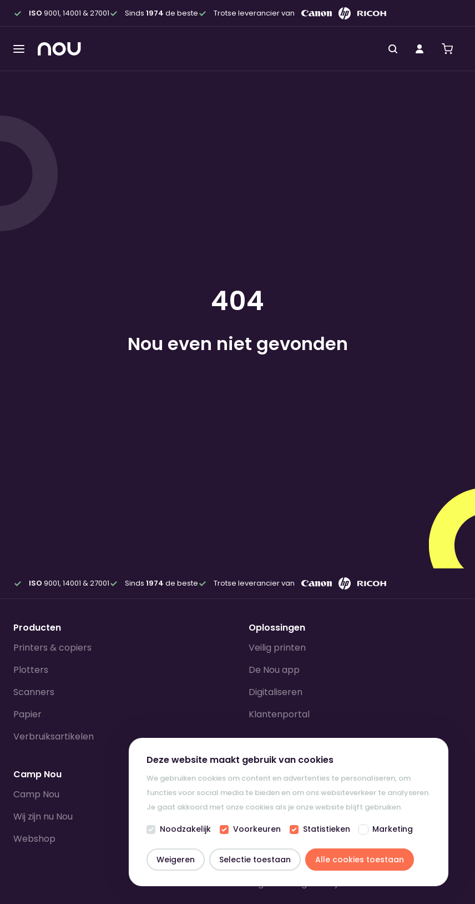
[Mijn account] (419, 48)
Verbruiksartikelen (53, 736)
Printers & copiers (52, 647)
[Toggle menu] (18, 49)
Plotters (30, 669)
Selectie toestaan (255, 859)
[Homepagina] (59, 49)
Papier (27, 714)
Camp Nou (36, 794)
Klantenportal (279, 714)
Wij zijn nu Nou (43, 816)
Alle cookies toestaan (359, 859)
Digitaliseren (275, 692)
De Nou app (274, 669)
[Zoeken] (392, 48)
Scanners (33, 692)
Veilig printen (277, 647)
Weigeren (175, 859)
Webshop (34, 838)
